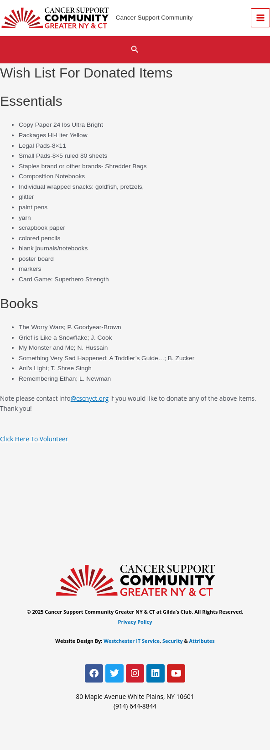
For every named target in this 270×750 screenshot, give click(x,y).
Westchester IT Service (132, 640)
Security (172, 640)
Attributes (202, 640)
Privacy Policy (135, 621)
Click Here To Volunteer (34, 438)
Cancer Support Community (154, 17)
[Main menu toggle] (260, 18)
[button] (135, 50)
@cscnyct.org (90, 398)
